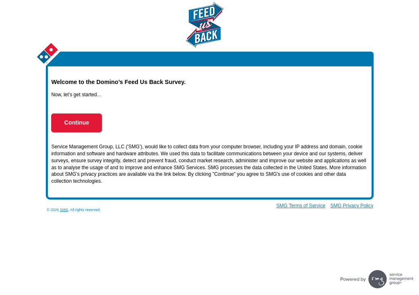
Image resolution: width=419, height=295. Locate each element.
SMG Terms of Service (300, 206)
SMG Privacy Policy (351, 206)
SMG (64, 210)
